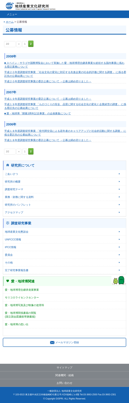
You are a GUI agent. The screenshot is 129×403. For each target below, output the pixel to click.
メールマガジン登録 (64, 342)
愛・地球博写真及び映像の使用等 (24, 305)
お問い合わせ (64, 382)
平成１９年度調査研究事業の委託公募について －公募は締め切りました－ (47, 98)
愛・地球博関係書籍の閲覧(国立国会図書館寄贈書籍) (20, 314)
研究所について (23, 165)
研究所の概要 (13, 181)
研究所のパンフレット (18, 204)
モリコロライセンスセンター (22, 297)
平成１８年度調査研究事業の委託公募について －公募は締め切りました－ (47, 140)
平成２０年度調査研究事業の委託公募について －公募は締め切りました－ (47, 81)
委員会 (9, 254)
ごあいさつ (11, 173)
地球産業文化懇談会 (16, 231)
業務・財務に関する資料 (19, 196)
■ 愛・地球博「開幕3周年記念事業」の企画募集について (37, 113)
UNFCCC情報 (13, 239)
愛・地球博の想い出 (16, 324)
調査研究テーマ (14, 189)
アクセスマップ (14, 212)
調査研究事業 (21, 223)
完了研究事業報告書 (16, 270)
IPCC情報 (10, 247)
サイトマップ (64, 367)
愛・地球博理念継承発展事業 (22, 289)
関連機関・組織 (64, 375)
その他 (9, 262)
